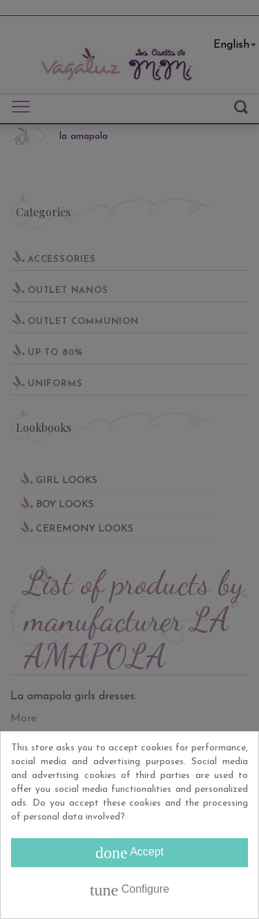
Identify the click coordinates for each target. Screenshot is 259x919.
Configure (129, 890)
